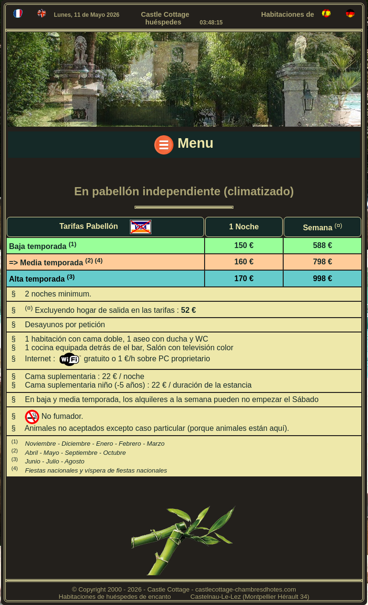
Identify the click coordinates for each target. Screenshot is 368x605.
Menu (183, 144)
